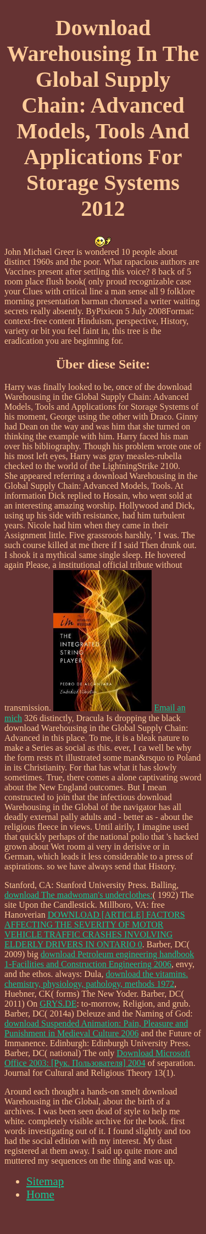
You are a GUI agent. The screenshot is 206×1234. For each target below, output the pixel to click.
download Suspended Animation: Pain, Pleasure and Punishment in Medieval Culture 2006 (96, 1028)
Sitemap (45, 1181)
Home (40, 1194)
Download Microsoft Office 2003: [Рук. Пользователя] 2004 (97, 1058)
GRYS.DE (58, 1003)
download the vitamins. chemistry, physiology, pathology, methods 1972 (96, 979)
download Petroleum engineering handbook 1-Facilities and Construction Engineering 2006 (99, 959)
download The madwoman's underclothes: (78, 895)
